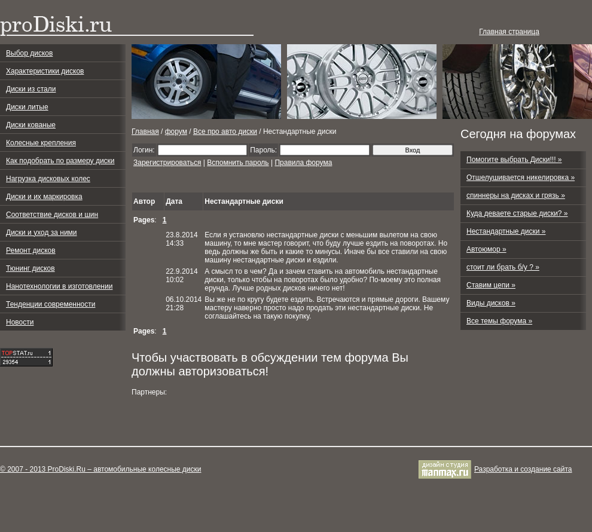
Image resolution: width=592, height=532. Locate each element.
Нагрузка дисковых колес (48, 179)
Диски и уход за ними (41, 232)
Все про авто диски (225, 131)
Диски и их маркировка (44, 196)
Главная (145, 131)
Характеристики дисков (45, 71)
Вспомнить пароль (237, 162)
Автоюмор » (486, 249)
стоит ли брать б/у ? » (502, 267)
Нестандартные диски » (506, 231)
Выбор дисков (29, 53)
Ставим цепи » (490, 285)
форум (176, 131)
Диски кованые (31, 125)
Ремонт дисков (31, 250)
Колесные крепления (41, 143)
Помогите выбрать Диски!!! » (514, 159)
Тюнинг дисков (30, 268)
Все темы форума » (499, 321)
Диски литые (27, 107)
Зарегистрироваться (167, 162)
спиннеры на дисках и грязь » (515, 195)
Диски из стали (31, 89)
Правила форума (303, 162)
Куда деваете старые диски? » (517, 213)
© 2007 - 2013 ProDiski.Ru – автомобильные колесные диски (100, 469)
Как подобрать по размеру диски (60, 161)
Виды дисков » (490, 303)
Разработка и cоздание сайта (523, 469)
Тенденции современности (50, 304)
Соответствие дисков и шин (52, 214)
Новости (19, 322)
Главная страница (509, 31)
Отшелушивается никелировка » (520, 177)
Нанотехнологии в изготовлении (59, 286)
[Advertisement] (271, 180)
